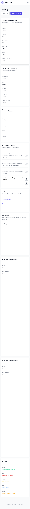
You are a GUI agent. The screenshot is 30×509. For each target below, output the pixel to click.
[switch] (26, 155)
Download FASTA (16, 13)
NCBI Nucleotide (6, 199)
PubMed (4, 208)
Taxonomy (4, 204)
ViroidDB (8, 2)
